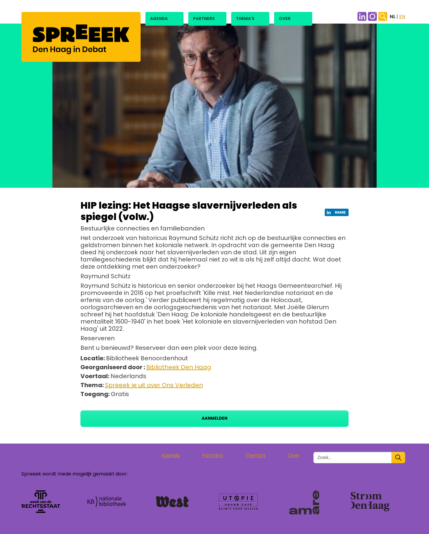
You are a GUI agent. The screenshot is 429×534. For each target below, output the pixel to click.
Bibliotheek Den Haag (178, 367)
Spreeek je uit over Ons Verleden (154, 385)
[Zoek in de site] (352, 457)
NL (393, 16)
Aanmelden (214, 418)
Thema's (245, 18)
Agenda (159, 18)
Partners (204, 18)
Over (284, 18)
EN (402, 16)
